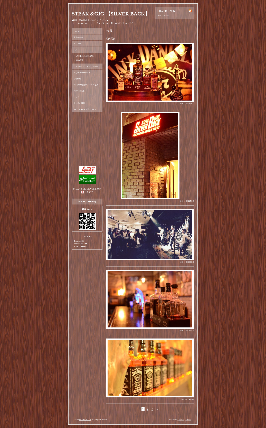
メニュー (77, 43)
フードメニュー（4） (85, 56)
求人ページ (78, 37)
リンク (76, 97)
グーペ (181, 420)
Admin (188, 420)
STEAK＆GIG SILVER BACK (87, 189)
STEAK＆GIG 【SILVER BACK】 (111, 13)
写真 (75, 50)
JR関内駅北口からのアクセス (86, 85)
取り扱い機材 (79, 103)
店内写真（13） (82, 60)
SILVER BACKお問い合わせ (85, 109)
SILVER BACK (85, 419)
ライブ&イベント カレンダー (86, 66)
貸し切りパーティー (82, 73)
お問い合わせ (79, 91)
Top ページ (78, 31)
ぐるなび (88, 192)
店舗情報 (77, 79)
